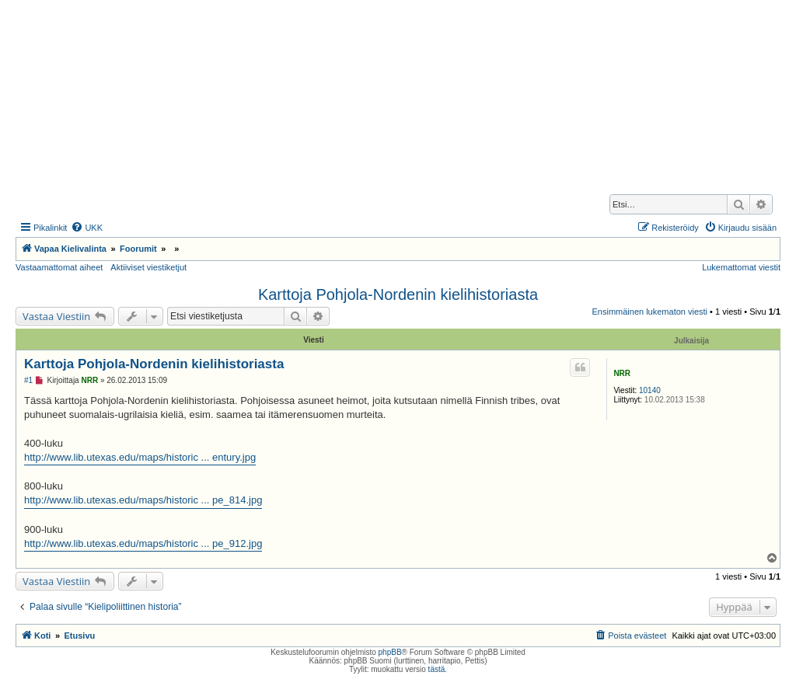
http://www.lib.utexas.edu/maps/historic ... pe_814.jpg (143, 500)
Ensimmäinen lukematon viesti (649, 311)
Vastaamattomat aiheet (59, 267)
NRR (621, 373)
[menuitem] (87, 227)
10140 (650, 390)
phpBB (390, 652)
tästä (436, 669)
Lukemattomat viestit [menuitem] (741, 267)
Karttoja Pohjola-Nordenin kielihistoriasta (398, 294)
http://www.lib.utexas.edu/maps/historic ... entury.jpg (140, 457)
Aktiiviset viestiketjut (148, 267)
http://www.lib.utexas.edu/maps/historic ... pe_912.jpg (143, 543)
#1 (28, 380)
